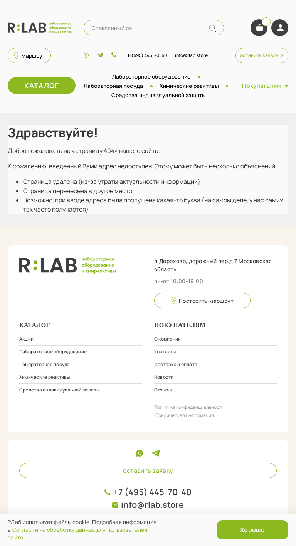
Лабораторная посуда (113, 85)
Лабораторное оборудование (151, 76)
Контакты (165, 351)
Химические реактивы (189, 85)
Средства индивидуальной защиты (158, 95)
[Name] (212, 28)
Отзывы (163, 389)
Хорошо (252, 530)
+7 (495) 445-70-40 (152, 492)
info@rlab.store (152, 505)
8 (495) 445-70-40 (147, 55)
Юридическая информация (184, 415)
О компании (167, 339)
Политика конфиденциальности (189, 407)
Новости (164, 377)
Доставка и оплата (175, 364)
